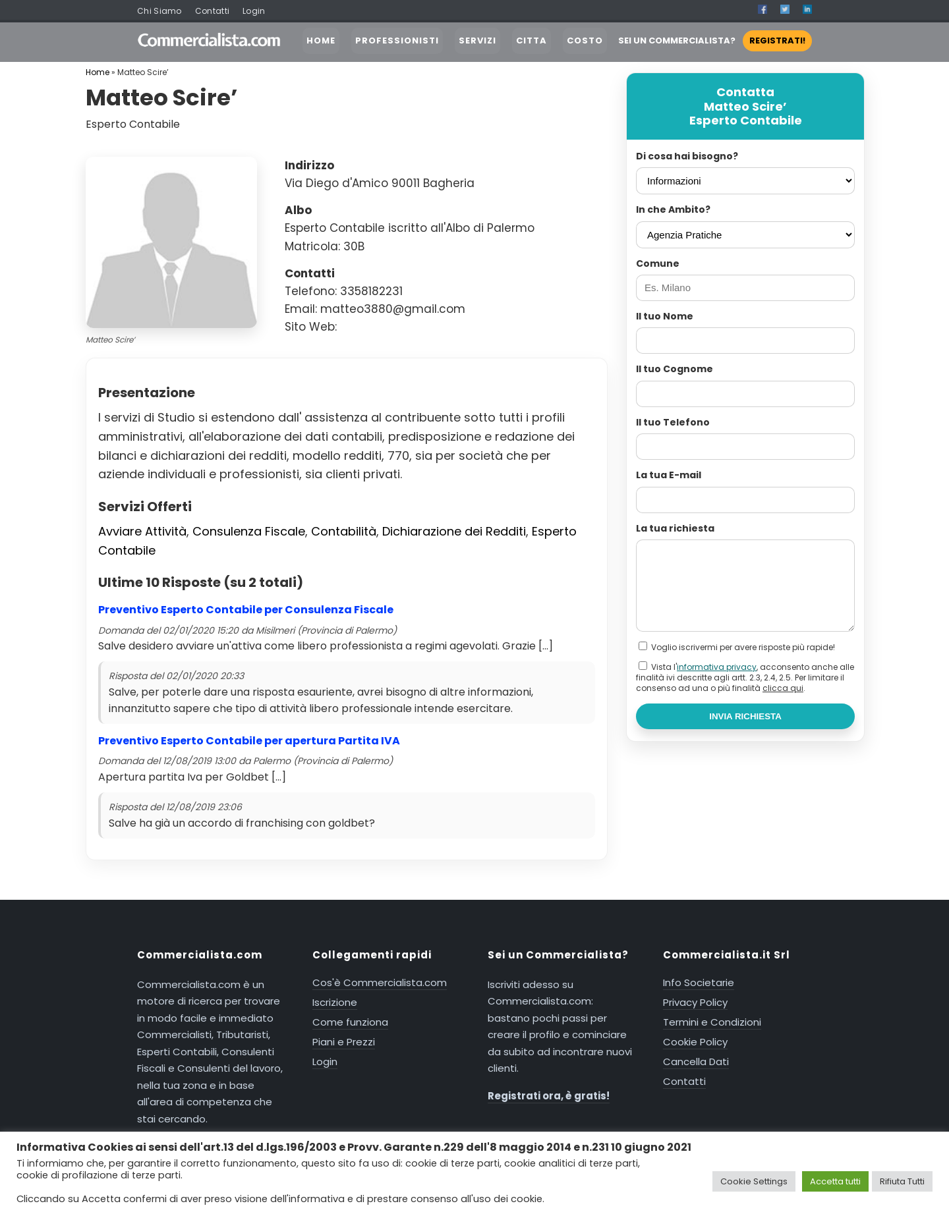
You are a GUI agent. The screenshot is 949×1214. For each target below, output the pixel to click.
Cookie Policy (695, 1042)
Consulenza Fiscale (248, 531)
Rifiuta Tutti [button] (902, 1181)
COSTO (585, 40)
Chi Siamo (159, 10)
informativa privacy (717, 667)
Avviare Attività (142, 531)
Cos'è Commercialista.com (379, 982)
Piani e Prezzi (343, 1042)
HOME (320, 40)
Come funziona (350, 1022)
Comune (657, 263)
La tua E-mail (668, 475)
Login (254, 10)
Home (97, 72)
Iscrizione (334, 1002)
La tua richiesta (675, 528)
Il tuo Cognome (674, 368)
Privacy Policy (695, 1002)
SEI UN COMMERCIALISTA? (715, 40)
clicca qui (782, 688)
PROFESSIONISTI (397, 40)
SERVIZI (477, 40)
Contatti (212, 10)
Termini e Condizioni (712, 1022)
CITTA (531, 40)
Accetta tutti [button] (835, 1181)
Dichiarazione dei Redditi (454, 531)
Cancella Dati (696, 1061)
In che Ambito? (673, 209)
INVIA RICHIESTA (745, 716)
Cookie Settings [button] (754, 1181)
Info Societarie (698, 982)
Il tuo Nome (664, 316)
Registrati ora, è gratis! (549, 1096)
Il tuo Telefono (673, 422)
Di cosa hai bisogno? (687, 156)
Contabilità (343, 531)
